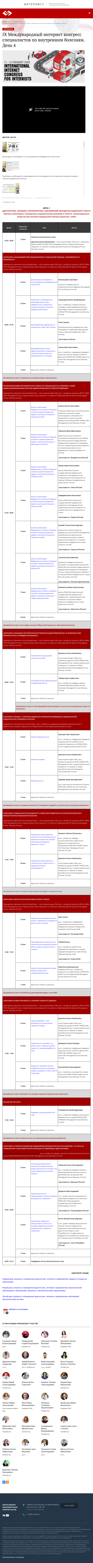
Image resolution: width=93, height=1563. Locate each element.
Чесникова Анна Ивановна (29, 1450)
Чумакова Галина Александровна (48, 1450)
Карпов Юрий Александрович (9, 1383)
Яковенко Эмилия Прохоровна (10, 1470)
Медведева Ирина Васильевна (68, 1404)
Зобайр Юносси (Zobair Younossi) (29, 1362)
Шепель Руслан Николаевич (67, 1450)
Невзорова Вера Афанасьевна (28, 1427)
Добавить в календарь (15, 1309)
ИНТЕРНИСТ (35, 4)
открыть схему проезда (35, 1509)
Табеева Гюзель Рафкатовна (9, 1450)
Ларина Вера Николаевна (66, 1383)
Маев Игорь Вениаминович (28, 1404)
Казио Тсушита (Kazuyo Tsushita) (68, 1362)
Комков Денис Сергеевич (28, 1383)
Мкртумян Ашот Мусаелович (9, 1427)
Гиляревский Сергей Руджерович (30, 1342)
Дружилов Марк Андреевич (9, 1362)
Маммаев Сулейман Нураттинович (47, 1405)
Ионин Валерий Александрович (47, 1362)
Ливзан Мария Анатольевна (8, 1404)
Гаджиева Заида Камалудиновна (9, 1342)
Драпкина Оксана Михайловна (68, 1342)
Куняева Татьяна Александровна (48, 1383)
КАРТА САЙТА (69, 1505)
